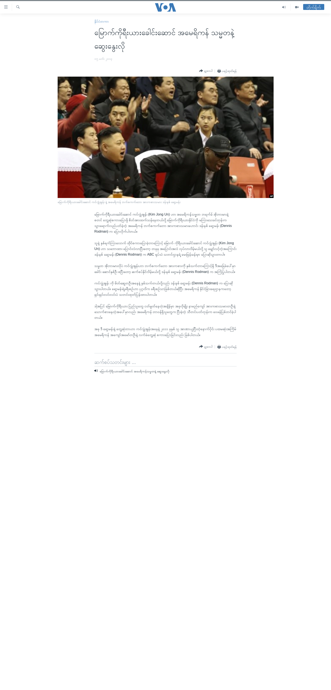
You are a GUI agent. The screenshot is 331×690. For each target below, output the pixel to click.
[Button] (206, 71)
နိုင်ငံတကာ (101, 21)
